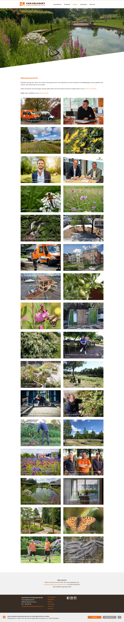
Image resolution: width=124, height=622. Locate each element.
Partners (50, 609)
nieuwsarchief (43, 93)
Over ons (92, 4)
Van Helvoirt (57, 4)
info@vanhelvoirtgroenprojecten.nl (56, 584)
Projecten (67, 4)
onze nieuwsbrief (90, 89)
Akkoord (94, 617)
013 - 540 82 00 (26, 604)
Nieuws (75, 4)
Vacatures (83, 4)
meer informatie (109, 617)
